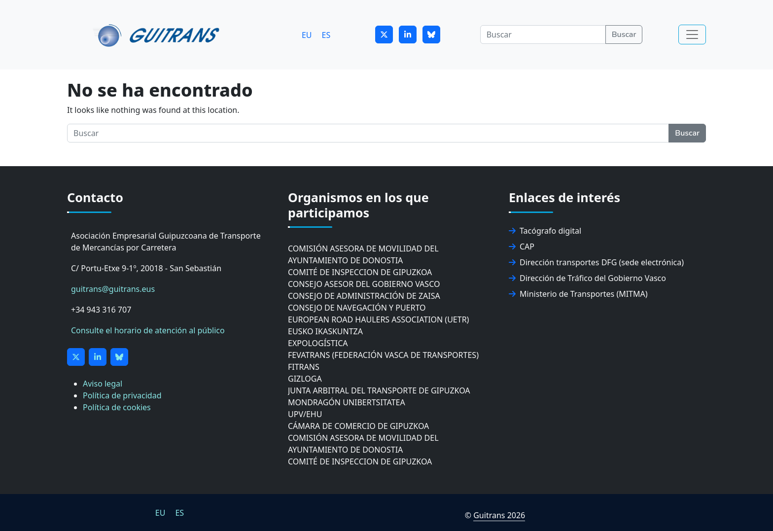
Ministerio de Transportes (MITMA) (578, 293)
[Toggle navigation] (692, 34)
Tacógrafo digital (545, 230)
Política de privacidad (122, 395)
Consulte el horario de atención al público (148, 330)
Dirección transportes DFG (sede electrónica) (596, 262)
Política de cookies (117, 407)
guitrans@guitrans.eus (113, 288)
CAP (521, 246)
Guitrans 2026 (499, 515)
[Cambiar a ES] (326, 35)
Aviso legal (102, 383)
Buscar (624, 34)
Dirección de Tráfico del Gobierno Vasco (587, 278)
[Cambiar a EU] (307, 35)
